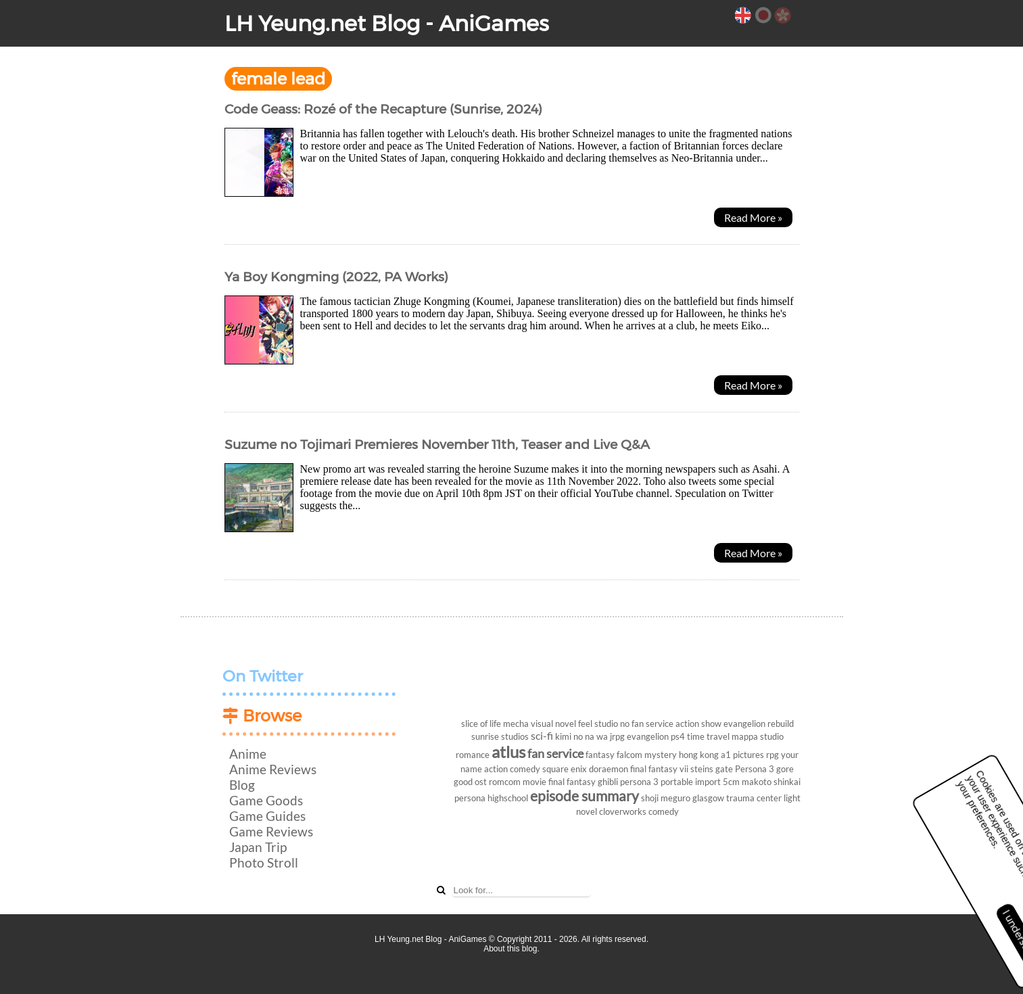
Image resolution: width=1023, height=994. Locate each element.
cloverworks (622, 811)
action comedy (512, 768)
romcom (505, 781)
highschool (507, 797)
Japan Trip (258, 847)
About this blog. (511, 948)
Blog (242, 784)
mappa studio (758, 736)
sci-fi (542, 735)
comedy (663, 811)
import (708, 781)
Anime (247, 753)
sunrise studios (500, 736)
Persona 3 (754, 768)
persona (469, 797)
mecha (516, 723)
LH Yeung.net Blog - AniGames (386, 23)
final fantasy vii (659, 768)
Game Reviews (271, 831)
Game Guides (267, 816)
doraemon (608, 768)
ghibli (608, 781)
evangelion (648, 736)
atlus (508, 751)
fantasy (600, 754)
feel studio (598, 723)
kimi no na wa (581, 736)
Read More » (753, 217)
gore (785, 768)
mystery (660, 754)
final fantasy (572, 781)
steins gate (711, 768)
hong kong (699, 754)
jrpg (617, 736)
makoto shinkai (771, 781)
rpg (772, 754)
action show (698, 723)
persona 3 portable (656, 781)
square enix (564, 768)
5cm (731, 781)
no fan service (646, 723)
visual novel (553, 723)
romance (473, 754)
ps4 (678, 736)
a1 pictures (742, 754)
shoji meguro (665, 797)
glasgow (708, 797)
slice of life (481, 723)
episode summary (584, 795)
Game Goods (266, 800)
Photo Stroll (263, 862)
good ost (470, 781)
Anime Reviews (272, 769)
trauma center (754, 797)
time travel (708, 736)
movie (534, 781)
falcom (629, 754)
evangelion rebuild (758, 723)
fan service (555, 754)
